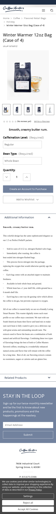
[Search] (51, 10)
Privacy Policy (35, 489)
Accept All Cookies (28, 509)
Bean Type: (18, 153)
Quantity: (9, 170)
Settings (28, 496)
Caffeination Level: (23, 137)
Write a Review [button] (42, 121)
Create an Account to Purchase (28, 189)
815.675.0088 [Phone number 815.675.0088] (29, 476)
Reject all (28, 502)
